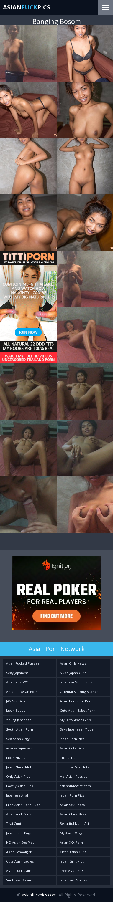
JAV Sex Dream (18, 701)
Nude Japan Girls (73, 673)
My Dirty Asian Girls (75, 720)
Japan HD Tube (18, 757)
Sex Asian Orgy (18, 739)
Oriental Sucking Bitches (79, 691)
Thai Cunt (13, 823)
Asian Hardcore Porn (76, 701)
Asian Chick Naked (74, 814)
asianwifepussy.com (22, 748)
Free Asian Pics (71, 870)
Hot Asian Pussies (73, 776)
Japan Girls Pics (72, 861)
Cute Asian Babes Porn (77, 710)
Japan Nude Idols (19, 767)
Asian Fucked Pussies (22, 663)
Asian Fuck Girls (18, 814)
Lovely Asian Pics (19, 786)
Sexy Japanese (17, 673)
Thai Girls (67, 757)
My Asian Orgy (71, 833)
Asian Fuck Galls (18, 870)
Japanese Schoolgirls (76, 682)
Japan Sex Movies (73, 880)
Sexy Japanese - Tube (77, 729)
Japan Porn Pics (72, 739)
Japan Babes (15, 710)
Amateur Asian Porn (22, 691)
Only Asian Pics (18, 776)
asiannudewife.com (75, 786)
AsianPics (26, 7)
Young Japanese (18, 720)
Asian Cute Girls (72, 748)
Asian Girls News (73, 663)
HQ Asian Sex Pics (20, 842)
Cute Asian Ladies (20, 861)
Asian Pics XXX (17, 682)
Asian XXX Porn (71, 842)
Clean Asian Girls (73, 852)
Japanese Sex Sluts (74, 767)
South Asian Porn (19, 729)
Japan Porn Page (19, 833)
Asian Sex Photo (72, 804)
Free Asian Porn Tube (23, 804)
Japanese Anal (17, 795)
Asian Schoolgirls (19, 852)
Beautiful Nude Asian (76, 823)
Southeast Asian (18, 880)
